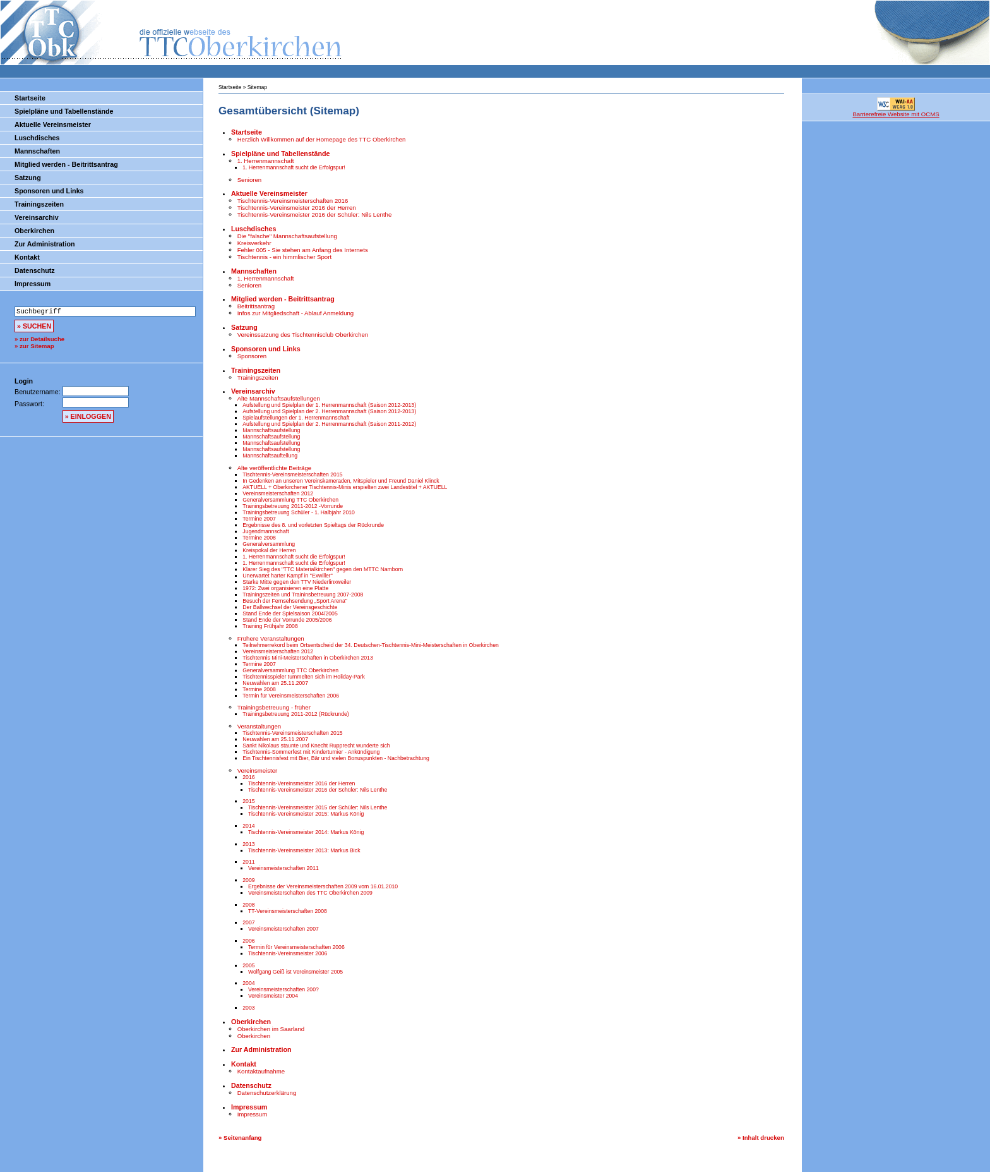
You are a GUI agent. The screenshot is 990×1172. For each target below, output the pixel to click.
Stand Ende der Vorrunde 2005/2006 (286, 620)
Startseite (30, 98)
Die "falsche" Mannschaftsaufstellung (287, 236)
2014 (248, 826)
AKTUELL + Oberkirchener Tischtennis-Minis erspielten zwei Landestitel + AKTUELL (344, 487)
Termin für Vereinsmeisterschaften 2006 (290, 695)
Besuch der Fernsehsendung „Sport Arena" (294, 601)
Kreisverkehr (254, 242)
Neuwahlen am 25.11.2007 (275, 683)
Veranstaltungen (259, 726)
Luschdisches (37, 138)
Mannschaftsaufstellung (271, 430)
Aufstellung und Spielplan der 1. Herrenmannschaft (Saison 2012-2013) (329, 405)
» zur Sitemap (34, 345)
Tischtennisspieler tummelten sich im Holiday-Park (303, 677)
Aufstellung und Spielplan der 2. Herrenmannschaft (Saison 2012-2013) (329, 411)
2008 (248, 905)
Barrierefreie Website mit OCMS (895, 114)
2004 (248, 983)
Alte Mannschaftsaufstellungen (278, 398)
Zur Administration (45, 244)
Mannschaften (37, 151)
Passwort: (29, 404)
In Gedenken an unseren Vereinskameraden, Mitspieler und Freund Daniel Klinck (340, 481)
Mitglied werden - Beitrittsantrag (66, 164)
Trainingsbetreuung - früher (274, 707)
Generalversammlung (268, 544)
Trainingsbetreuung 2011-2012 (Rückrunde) (295, 714)
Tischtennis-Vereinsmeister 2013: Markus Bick (304, 850)
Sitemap (257, 87)
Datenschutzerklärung (267, 1092)
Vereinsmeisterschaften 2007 (283, 929)
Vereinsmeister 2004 (273, 996)
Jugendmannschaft (265, 531)
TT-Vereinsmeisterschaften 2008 (287, 911)
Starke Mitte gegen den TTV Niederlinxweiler (296, 582)
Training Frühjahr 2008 (269, 626)
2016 (248, 777)
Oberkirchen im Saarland (270, 1028)
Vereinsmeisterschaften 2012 (277, 493)
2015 (248, 801)
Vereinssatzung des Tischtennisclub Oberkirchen (303, 334)
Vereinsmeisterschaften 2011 (283, 868)
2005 (248, 965)
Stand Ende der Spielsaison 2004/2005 (289, 613)
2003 (248, 1008)
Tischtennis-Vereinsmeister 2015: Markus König (306, 814)
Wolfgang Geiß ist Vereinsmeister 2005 (295, 972)
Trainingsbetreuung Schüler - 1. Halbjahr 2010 (298, 512)
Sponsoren (252, 356)
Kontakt (27, 257)
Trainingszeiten (39, 204)
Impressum (33, 283)
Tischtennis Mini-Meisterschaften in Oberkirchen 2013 (307, 658)
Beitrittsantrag (256, 306)
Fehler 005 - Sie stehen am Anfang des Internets (302, 249)
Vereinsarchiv (37, 217)
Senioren (249, 179)
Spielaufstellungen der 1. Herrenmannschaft (295, 417)
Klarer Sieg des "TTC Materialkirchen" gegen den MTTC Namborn (322, 569)
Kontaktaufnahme (261, 1071)
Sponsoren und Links (49, 191)
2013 (248, 844)
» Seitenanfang (239, 1137)
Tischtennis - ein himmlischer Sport (284, 256)
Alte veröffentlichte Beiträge (274, 467)
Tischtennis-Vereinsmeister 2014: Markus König (306, 832)
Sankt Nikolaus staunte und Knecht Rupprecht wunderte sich (316, 745)
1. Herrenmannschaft (265, 160)
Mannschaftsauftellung (269, 455)
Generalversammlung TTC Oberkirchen (290, 500)
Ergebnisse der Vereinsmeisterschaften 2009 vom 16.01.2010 (323, 886)
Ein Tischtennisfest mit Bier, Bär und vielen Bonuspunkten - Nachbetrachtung (335, 758)
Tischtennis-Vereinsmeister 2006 (287, 953)
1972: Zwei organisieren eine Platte (285, 588)
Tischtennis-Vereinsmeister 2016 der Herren (296, 207)
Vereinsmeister (257, 770)
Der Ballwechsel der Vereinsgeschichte (289, 607)
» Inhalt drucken (760, 1137)
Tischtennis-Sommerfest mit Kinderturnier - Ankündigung (310, 752)
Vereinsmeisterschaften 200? (283, 989)
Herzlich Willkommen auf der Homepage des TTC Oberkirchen (321, 139)
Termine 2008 (259, 538)
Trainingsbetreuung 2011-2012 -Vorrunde (292, 506)
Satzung (28, 177)
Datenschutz (35, 270)
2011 (248, 862)
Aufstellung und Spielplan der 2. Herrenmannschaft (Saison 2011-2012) (329, 424)
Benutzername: (39, 392)
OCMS (910, 1164)
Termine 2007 (259, 519)
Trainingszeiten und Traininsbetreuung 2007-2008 (302, 594)
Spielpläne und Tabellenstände (64, 111)
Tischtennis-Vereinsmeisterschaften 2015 (292, 474)
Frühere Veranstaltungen (270, 638)
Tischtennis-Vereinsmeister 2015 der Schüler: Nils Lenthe (317, 807)
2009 (248, 880)
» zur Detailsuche (39, 338)
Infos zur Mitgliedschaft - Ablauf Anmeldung (295, 313)
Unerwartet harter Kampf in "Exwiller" (287, 575)
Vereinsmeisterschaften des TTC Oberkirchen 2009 (310, 893)
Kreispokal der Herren (268, 550)
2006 (248, 941)
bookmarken (969, 1164)
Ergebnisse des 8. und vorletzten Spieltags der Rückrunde (313, 525)
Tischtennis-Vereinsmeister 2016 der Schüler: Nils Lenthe (314, 214)
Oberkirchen (34, 230)
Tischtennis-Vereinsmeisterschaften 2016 (293, 200)
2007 (248, 922)
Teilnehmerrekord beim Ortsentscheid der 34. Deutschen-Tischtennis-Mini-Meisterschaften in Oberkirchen (370, 645)
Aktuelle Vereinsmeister (53, 124)
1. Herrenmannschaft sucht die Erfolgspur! (293, 167)
